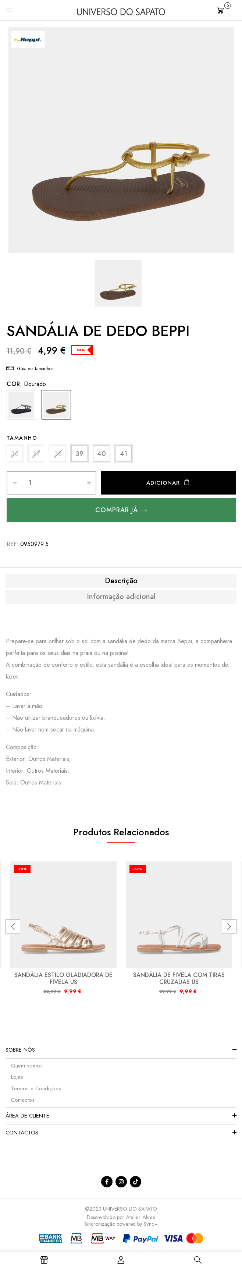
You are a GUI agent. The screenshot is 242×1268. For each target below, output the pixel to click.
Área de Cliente (27, 1118)
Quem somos (27, 1068)
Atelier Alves (140, 1220)
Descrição (121, 583)
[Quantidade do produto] (30, 485)
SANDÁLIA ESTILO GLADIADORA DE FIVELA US (63, 981)
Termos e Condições (36, 1091)
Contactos (23, 1102)
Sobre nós (20, 1052)
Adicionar (163, 485)
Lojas (17, 1080)
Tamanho (22, 438)
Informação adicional (121, 599)
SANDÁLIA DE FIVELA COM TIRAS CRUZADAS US (179, 981)
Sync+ (150, 1226)
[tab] (121, 584)
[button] (226, 9)
